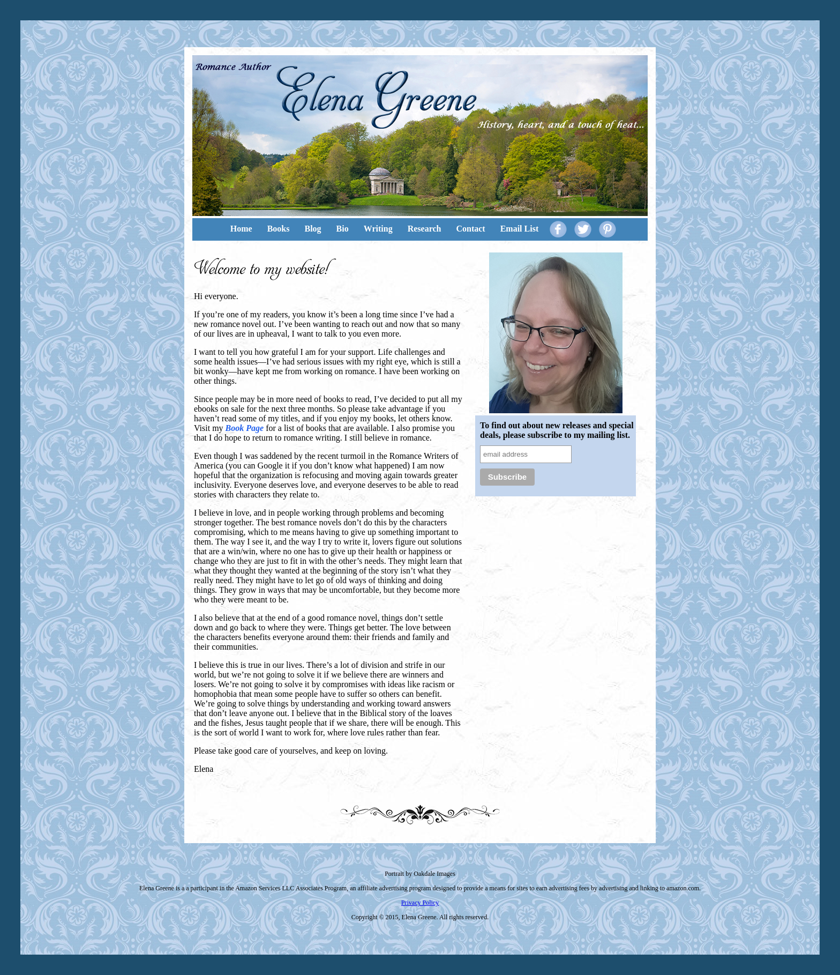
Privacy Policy (420, 902)
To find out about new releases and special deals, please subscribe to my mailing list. (557, 430)
